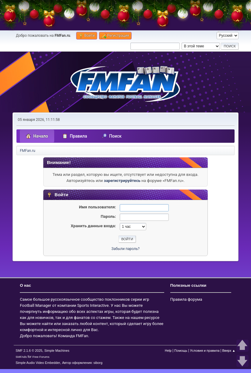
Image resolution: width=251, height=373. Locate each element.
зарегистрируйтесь (122, 180)
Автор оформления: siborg (82, 362)
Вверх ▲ (228, 351)
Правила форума (186, 299)
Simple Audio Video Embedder (38, 362)
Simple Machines (56, 350)
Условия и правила (205, 351)
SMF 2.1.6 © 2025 (29, 350)
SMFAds (21, 356)
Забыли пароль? (125, 249)
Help (168, 351)
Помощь (180, 351)
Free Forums (40, 356)
